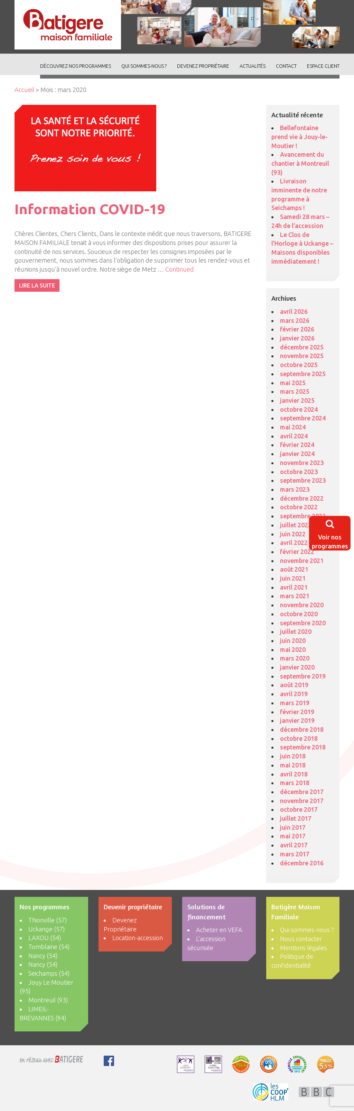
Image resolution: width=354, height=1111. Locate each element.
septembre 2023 (303, 480)
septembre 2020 (303, 622)
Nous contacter (301, 938)
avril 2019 (294, 693)
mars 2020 (294, 658)
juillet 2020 (295, 631)
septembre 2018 (303, 747)
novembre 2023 (302, 462)
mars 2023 (294, 489)
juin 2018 (293, 756)
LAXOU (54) (44, 937)
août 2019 (294, 684)
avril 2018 (294, 774)
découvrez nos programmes (75, 66)
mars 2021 (294, 595)
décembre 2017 (302, 791)
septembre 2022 (303, 515)
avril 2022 (294, 542)
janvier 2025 (297, 400)
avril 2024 (294, 435)
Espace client (323, 66)
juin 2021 (293, 578)
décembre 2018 (302, 729)
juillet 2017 (295, 818)
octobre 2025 (299, 364)
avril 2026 (294, 311)
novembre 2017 (302, 800)
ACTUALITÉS (253, 66)
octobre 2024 (299, 409)
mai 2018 (293, 765)
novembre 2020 (302, 604)
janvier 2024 (297, 453)
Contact (286, 66)
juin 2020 (293, 640)
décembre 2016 (302, 862)
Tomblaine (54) (49, 946)
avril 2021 (294, 587)
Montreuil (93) (48, 999)
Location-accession (137, 937)
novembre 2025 (302, 355)
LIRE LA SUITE (37, 285)
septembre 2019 (303, 676)
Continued (179, 269)
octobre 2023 (299, 471)
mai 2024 (293, 427)
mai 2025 (293, 382)
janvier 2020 (297, 667)
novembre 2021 (302, 560)
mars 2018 (294, 782)
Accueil (24, 89)
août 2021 (294, 569)
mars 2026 (294, 320)
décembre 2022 (302, 498)
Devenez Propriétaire (203, 66)
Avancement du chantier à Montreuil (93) (300, 163)
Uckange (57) (46, 929)
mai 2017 (293, 835)
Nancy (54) (43, 955)
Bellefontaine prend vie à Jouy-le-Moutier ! (299, 136)
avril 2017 (294, 844)
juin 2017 (293, 827)
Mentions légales (303, 947)
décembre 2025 (302, 347)
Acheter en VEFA (219, 929)
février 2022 (297, 551)
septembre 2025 (303, 373)
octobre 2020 (299, 613)
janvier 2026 (297, 338)
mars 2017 (294, 853)
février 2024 (297, 444)
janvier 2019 (297, 720)
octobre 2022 (299, 506)
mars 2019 (294, 702)
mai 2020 (293, 649)
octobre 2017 (299, 809)
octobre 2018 (299, 738)
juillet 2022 (295, 524)
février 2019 (297, 711)
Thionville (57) (47, 920)
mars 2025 (294, 391)
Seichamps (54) (49, 973)
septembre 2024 (303, 418)
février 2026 (297, 329)
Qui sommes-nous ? (144, 66)
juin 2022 (293, 533)
